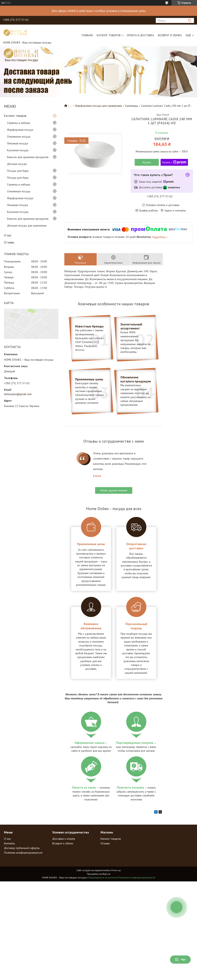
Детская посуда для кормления (26, 225)
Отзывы (9, 242)
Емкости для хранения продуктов (27, 157)
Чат (180, 959)
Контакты (9, 843)
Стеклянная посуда (18, 136)
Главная (87, 35)
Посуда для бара (18, 171)
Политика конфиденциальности (23, 852)
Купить (147, 162)
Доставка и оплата (63, 839)
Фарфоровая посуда (20, 129)
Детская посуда (17, 164)
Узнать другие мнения (113, 490)
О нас (7, 235)
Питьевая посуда (17, 143)
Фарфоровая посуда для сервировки (98, 105)
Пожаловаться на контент (102, 877)
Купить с (174, 162)
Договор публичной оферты (22, 848)
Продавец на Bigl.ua (98, 873)
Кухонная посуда (17, 150)
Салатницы (131, 105)
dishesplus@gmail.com (18, 394)
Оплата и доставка (140, 35)
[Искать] (189, 20)
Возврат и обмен (170, 35)
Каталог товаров (109, 35)
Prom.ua (116, 870)
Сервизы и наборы (18, 123)
